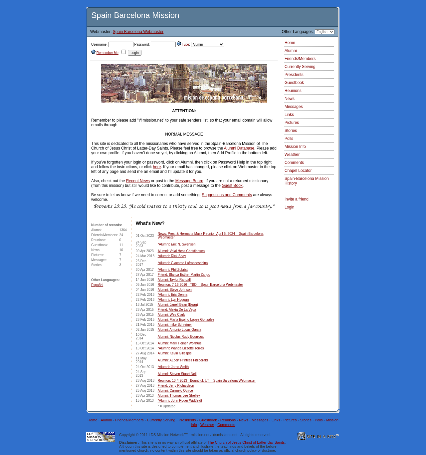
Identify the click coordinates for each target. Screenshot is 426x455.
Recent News (138, 181)
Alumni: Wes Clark (171, 314)
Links (289, 114)
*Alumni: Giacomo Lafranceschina (183, 263)
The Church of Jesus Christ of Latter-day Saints (246, 442)
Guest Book (232, 185)
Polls (289, 138)
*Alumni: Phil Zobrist (173, 269)
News (290, 98)
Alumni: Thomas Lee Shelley (179, 395)
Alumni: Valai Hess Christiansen (181, 251)
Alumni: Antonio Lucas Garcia (179, 329)
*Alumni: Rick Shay (172, 256)
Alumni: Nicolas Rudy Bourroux (181, 336)
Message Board (189, 181)
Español (97, 285)
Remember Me (107, 53)
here (157, 167)
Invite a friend (297, 199)
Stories (291, 130)
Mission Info (295, 146)
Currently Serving (300, 66)
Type (185, 44)
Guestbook (294, 82)
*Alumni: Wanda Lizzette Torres (181, 348)
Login (289, 207)
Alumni (291, 50)
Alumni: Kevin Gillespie (175, 353)
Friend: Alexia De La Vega (177, 309)
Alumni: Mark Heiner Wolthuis (180, 343)
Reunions (293, 90)
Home (290, 42)
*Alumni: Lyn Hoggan (173, 299)
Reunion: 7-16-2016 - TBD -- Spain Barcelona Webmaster (200, 284)
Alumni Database (239, 148)
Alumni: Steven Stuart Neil (177, 374)
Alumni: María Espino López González (186, 319)
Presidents (294, 74)
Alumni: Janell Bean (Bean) (178, 304)
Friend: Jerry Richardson (176, 385)
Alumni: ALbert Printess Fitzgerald (183, 360)
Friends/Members (300, 58)
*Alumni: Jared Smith (173, 367)
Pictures (292, 122)
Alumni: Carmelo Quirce (175, 390)
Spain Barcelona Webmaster (138, 31)
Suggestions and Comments (227, 195)
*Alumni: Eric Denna (172, 294)
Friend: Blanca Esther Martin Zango (184, 274)
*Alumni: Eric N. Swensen (177, 244)
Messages (294, 106)
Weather (292, 154)
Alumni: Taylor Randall (174, 279)
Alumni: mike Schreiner (175, 324)
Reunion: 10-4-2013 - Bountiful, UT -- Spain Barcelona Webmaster (207, 380)
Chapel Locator (298, 170)
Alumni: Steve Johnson (175, 289)
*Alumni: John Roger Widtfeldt (180, 400)
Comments (294, 162)
